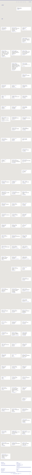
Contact (17, 469)
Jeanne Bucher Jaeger (6, 2)
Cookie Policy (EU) (2, 470)
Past (2, 18)
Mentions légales (2, 469)
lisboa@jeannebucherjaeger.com (19, 465)
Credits (17, 470)
